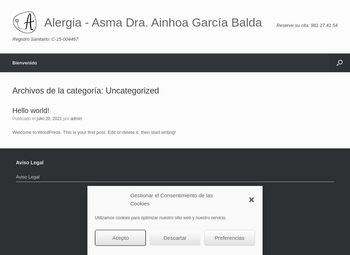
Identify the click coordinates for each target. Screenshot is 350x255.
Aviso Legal (28, 177)
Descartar (174, 238)
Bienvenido (24, 63)
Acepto (120, 238)
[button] (251, 199)
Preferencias (229, 238)
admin (76, 118)
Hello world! (30, 110)
